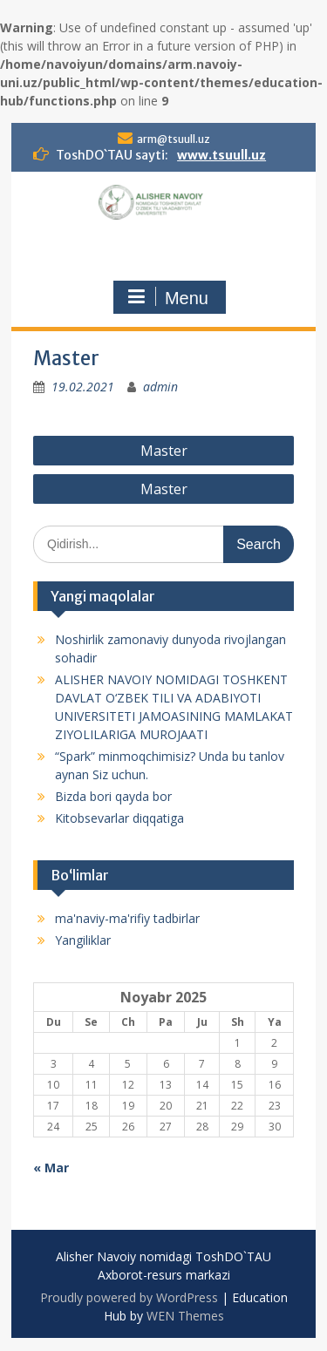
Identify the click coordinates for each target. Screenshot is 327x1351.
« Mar (51, 1167)
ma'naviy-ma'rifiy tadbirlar (127, 918)
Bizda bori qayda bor (113, 796)
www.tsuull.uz (221, 155)
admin (160, 386)
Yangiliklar (83, 940)
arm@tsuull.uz (173, 139)
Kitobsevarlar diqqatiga (119, 818)
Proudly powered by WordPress (129, 1297)
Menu (167, 297)
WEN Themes (185, 1315)
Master (163, 450)
